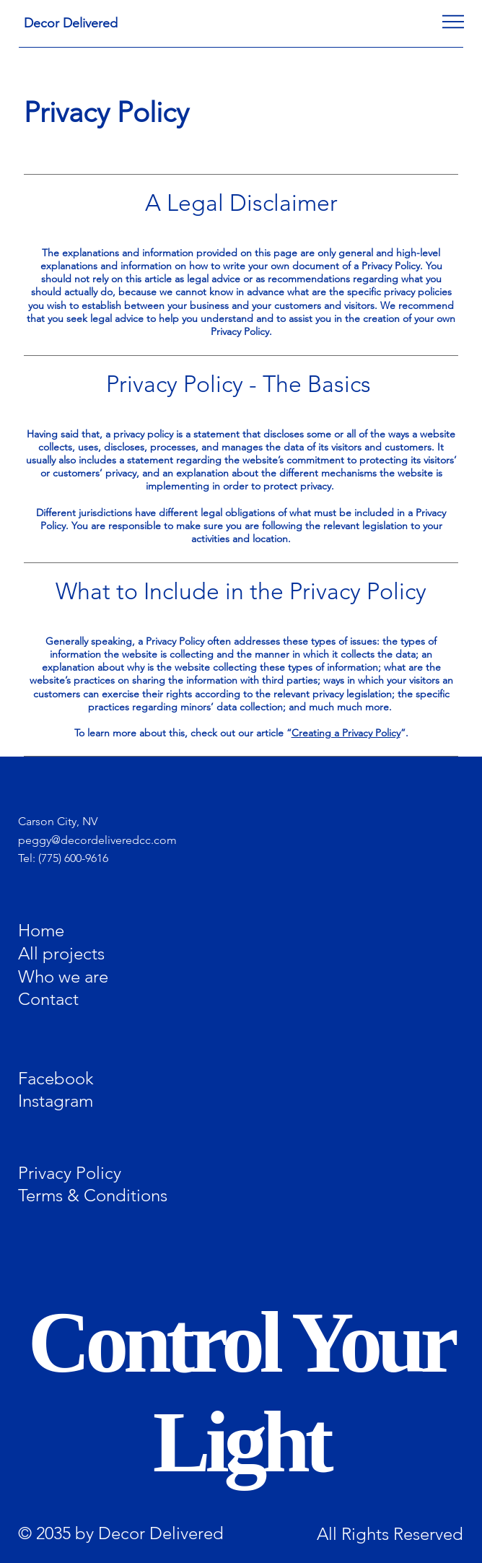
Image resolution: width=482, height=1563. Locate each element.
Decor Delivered (71, 23)
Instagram (55, 1100)
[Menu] (453, 21)
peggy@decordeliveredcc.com (97, 840)
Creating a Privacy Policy (346, 732)
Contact (48, 998)
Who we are (63, 975)
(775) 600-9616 (73, 858)
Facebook (56, 1077)
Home (41, 930)
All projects (61, 953)
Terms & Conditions (92, 1195)
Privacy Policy (69, 1172)
